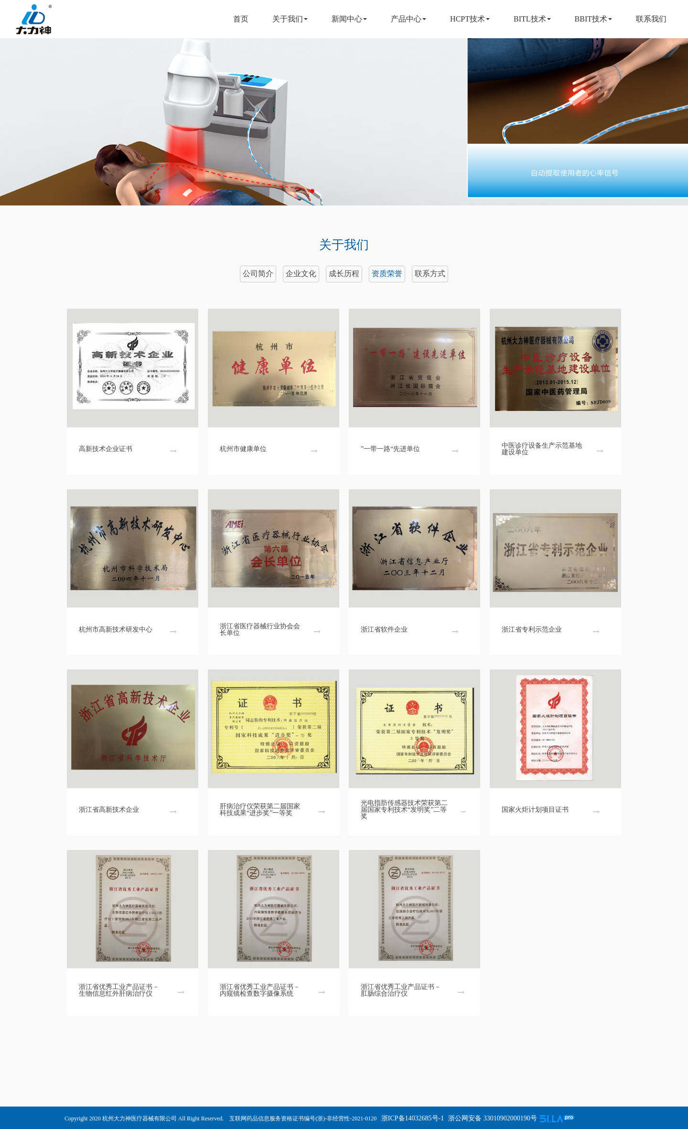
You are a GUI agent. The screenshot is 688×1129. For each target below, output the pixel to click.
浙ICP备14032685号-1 (411, 1118)
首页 (240, 19)
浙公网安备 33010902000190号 (492, 1118)
